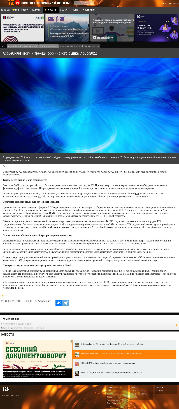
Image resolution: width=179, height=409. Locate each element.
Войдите (4, 328)
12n (6, 389)
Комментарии (11, 318)
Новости (7, 334)
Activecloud (44, 301)
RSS (177, 325)
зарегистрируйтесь (16, 328)
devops (11, 295)
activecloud (6, 295)
